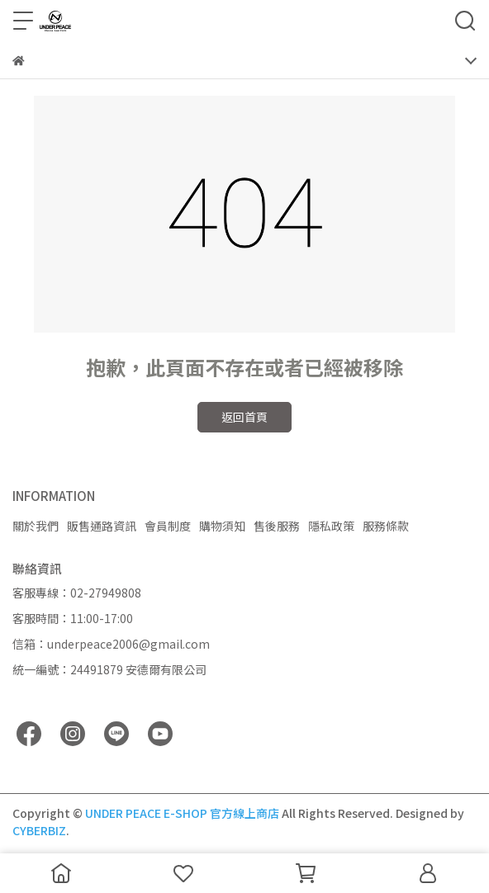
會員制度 (168, 525)
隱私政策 (331, 525)
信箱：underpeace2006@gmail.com (111, 643)
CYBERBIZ (39, 830)
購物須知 (222, 525)
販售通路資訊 (101, 525)
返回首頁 (244, 417)
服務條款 (386, 525)
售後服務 (277, 525)
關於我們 (35, 525)
